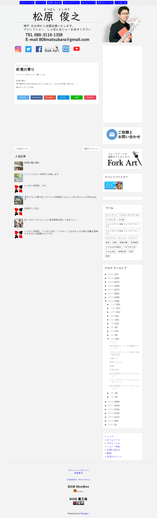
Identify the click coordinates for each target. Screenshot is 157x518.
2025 (111, 278)
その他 (121, 219)
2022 (111, 290)
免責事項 (78, 473)
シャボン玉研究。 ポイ (35, 186)
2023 (111, 286)
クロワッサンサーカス (129, 215)
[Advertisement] (56, 125)
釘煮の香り (115, 370)
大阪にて (114, 358)
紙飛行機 (123, 242)
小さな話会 (110, 251)
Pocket (90, 97)
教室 (108, 242)
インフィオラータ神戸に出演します (41, 174)
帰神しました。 (117, 362)
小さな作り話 (130, 247)
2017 (111, 405)
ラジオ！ (114, 342)
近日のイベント (105, 3)
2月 (113, 393)
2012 (111, 425)
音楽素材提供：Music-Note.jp (78, 480)
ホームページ (88, 3)
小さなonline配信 (113, 247)
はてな (63, 97)
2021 (111, 294)
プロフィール (27, 3)
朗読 (108, 256)
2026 (111, 274)
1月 (113, 397)
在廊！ (113, 366)
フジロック (110, 238)
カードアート (111, 215)
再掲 (115, 242)
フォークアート (71, 3)
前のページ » (91, 149)
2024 (111, 282)
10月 (113, 312)
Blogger (85, 513)
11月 (113, 308)
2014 (111, 417)
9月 (113, 316)
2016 (111, 409)
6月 (113, 327)
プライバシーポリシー (78, 470)
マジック (40, 3)
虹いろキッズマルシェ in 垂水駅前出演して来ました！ (50, 220)
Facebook (36, 97)
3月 (113, 339)
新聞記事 (122, 251)
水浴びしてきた (31, 208)
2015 (111, 413)
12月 (113, 304)
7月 (113, 324)
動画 (109, 453)
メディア (133, 238)
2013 (111, 421)
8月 (113, 320)
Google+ (50, 97)
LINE (76, 97)
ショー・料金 (113, 446)
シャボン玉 (121, 3)
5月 (113, 331)
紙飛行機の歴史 (31, 163)
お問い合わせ (54, 3)
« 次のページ (22, 149)
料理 (131, 251)
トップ (110, 436)
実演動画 (134, 242)
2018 (111, 402)
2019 (111, 301)
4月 (113, 335)
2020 (111, 297)
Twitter (23, 97)
